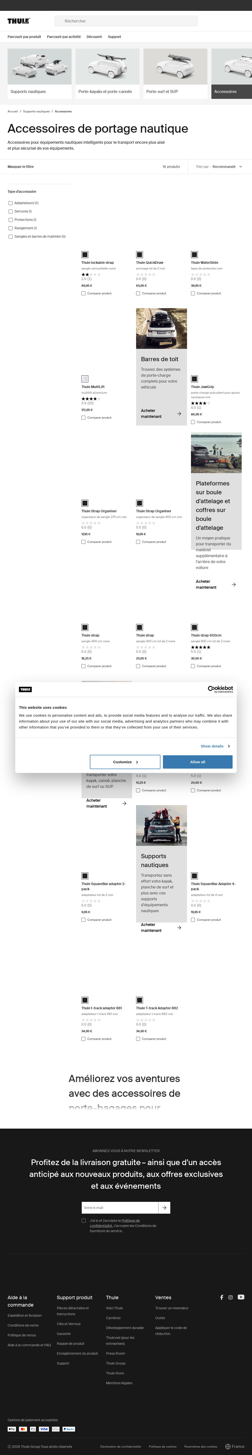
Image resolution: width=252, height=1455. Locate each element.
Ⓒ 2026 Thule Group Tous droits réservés (40, 1446)
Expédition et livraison (25, 1315)
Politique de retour (22, 1335)
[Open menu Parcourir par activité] (67, 36)
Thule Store (115, 1373)
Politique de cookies (162, 1447)
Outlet (160, 1318)
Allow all (197, 762)
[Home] (31, 21)
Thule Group (115, 1363)
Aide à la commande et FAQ (29, 1345)
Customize (125, 762)
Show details (212, 746)
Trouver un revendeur (172, 1308)
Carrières (113, 1318)
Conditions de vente (23, 1325)
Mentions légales (119, 1383)
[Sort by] (228, 166)
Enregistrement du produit (77, 1353)
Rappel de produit (70, 1343)
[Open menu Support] (117, 36)
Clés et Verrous (68, 1324)
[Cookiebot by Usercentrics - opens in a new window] (211, 689)
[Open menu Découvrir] (97, 36)
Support (63, 1363)
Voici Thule (114, 1308)
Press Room (115, 1353)
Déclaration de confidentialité (120, 1447)
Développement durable (125, 1328)
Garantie (64, 1333)
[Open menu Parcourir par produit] (27, 36)
